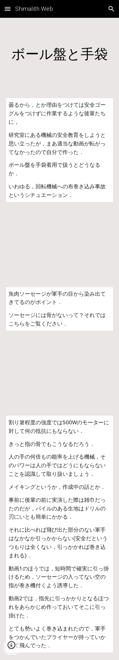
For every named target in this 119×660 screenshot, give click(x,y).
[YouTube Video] (59, 244)
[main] (59, 54)
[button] (7, 8)
